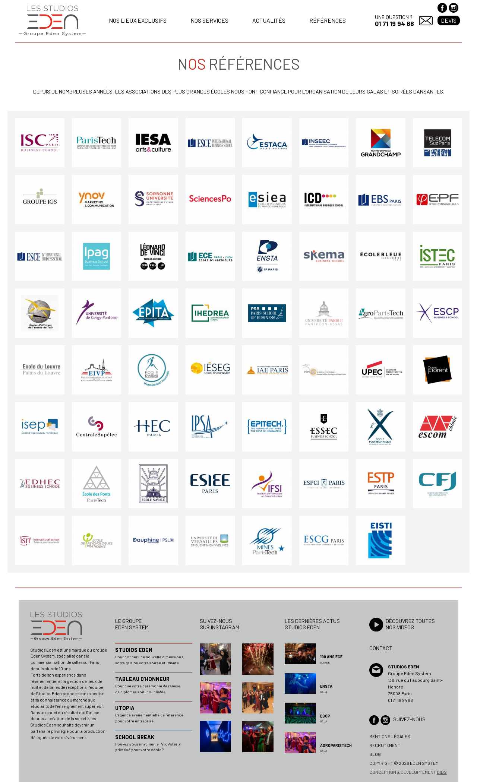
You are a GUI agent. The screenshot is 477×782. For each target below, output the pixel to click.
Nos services (209, 20)
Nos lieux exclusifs (138, 20)
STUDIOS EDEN (133, 650)
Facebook (442, 8)
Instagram (453, 8)
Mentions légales (389, 736)
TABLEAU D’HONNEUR (142, 679)
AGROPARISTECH (336, 745)
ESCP (325, 716)
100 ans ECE (331, 657)
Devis (449, 20)
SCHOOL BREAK (134, 737)
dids (442, 772)
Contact (426, 20)
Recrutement (384, 745)
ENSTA (326, 686)
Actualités (268, 20)
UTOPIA (125, 708)
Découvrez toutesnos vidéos (410, 624)
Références (327, 20)
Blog (375, 754)
